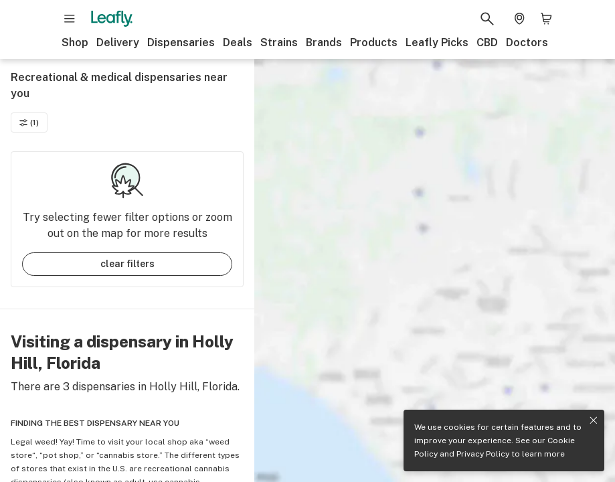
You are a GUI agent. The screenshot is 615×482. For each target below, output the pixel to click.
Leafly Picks (437, 42)
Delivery (117, 42)
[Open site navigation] (70, 19)
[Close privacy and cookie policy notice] (593, 420)
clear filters (127, 263)
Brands (324, 42)
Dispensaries (181, 42)
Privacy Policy (482, 454)
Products (374, 42)
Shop (75, 42)
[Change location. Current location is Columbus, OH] (519, 19)
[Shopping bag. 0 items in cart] (546, 19)
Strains (279, 42)
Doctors (527, 42)
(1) (29, 122)
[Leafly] (111, 19)
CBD (487, 42)
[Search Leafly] (487, 19)
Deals (237, 42)
